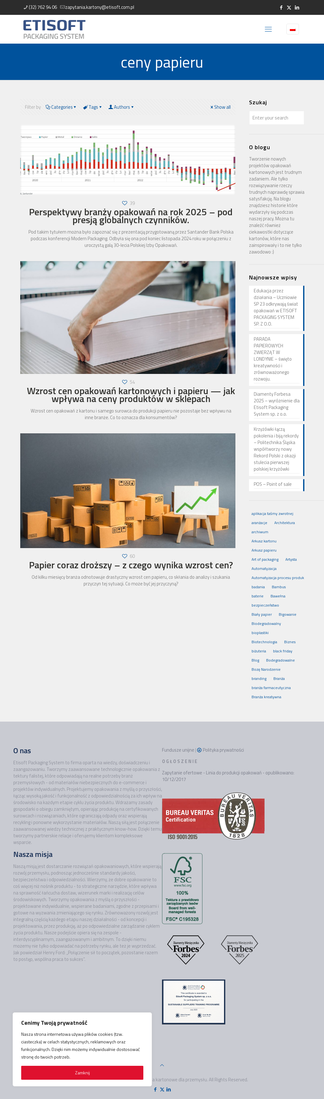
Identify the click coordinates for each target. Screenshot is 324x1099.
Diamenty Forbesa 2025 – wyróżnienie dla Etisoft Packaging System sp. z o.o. (277, 404)
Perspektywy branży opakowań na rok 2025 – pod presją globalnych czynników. (131, 216)
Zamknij (82, 1072)
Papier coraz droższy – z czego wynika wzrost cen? (131, 565)
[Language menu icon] (292, 29)
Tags (93, 107)
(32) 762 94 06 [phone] (43, 7)
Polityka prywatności (223, 750)
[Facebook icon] (281, 7)
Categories (61, 107)
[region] (82, 1049)
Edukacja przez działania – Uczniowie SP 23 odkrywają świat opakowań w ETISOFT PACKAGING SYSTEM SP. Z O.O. (276, 307)
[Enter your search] (276, 118)
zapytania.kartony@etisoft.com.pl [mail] (99, 7)
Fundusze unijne (178, 750)
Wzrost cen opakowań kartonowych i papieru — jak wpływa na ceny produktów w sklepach (131, 394)
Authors (122, 107)
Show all (220, 107)
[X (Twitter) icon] (289, 7)
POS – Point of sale (273, 484)
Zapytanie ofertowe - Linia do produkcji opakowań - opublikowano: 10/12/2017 (228, 776)
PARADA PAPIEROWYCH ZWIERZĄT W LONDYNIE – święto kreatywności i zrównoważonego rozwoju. (273, 359)
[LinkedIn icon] (297, 7)
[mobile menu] (268, 29)
